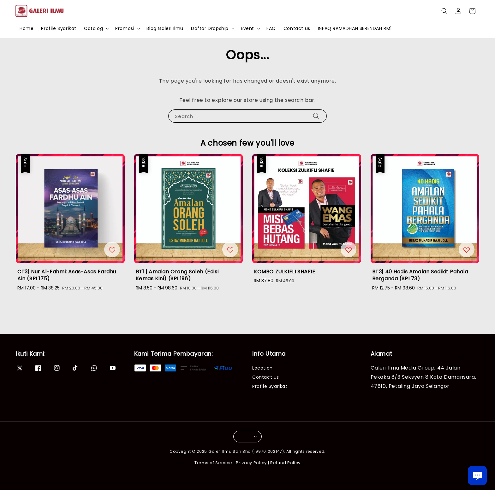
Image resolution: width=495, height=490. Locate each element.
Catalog (93, 28)
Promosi (124, 28)
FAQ (271, 28)
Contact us (296, 28)
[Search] (316, 116)
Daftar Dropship (210, 28)
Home (26, 28)
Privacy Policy (251, 463)
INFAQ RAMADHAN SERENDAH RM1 (355, 28)
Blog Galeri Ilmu (164, 28)
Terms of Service (213, 463)
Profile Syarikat (58, 28)
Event (247, 28)
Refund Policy (285, 463)
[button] (444, 11)
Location (262, 368)
